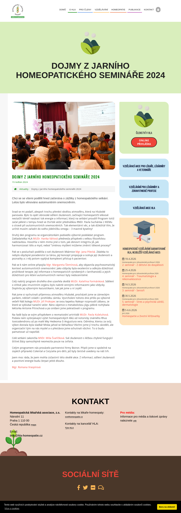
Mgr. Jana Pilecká (85, 251)
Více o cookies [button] (12, 508)
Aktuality (23, 189)
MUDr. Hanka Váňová (45, 238)
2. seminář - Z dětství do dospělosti (143, 265)
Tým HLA (69, 428)
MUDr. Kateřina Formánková (87, 281)
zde (134, 421)
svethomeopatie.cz (74, 417)
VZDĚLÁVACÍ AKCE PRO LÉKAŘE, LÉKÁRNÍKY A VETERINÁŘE (144, 168)
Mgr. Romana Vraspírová (26, 367)
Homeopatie (118, 9)
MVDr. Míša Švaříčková (51, 338)
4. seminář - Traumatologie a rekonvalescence (139, 277)
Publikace (135, 9)
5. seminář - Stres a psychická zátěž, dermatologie (143, 303)
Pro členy (85, 9)
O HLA (72, 9)
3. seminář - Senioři (133, 290)
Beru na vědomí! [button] (167, 507)
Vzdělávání (101, 9)
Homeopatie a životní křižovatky (141, 316)
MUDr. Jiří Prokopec (44, 301)
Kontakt (149, 9)
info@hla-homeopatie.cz (26, 435)
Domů (62, 9)
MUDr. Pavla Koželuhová (94, 314)
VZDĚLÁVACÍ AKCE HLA (144, 208)
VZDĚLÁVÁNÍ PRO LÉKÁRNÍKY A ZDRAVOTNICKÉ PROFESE (144, 188)
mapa (33, 425)
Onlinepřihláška (144, 142)
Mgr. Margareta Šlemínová (61, 264)
